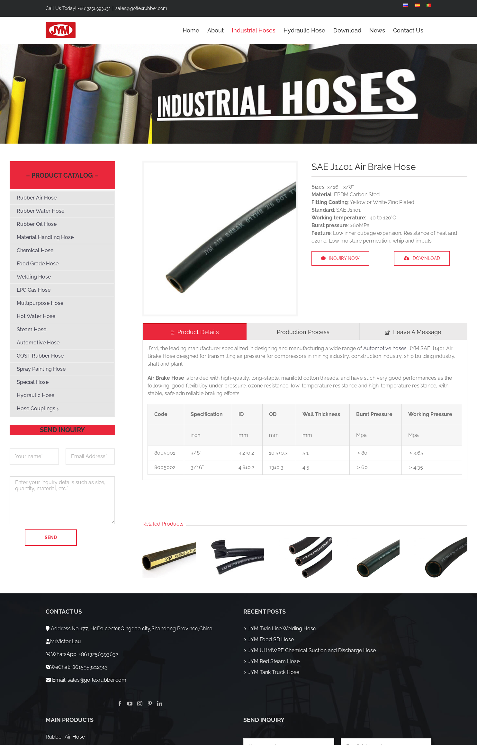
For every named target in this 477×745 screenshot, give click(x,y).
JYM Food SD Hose (271, 639)
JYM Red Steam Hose (274, 661)
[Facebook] (119, 703)
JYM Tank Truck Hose (273, 672)
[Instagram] (139, 703)
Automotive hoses (385, 348)
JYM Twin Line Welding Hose (282, 628)
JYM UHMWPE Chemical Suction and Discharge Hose (312, 650)
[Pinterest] (149, 703)
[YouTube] (129, 703)
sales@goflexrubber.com (141, 8)
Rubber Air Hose (65, 737)
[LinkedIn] (159, 703)
